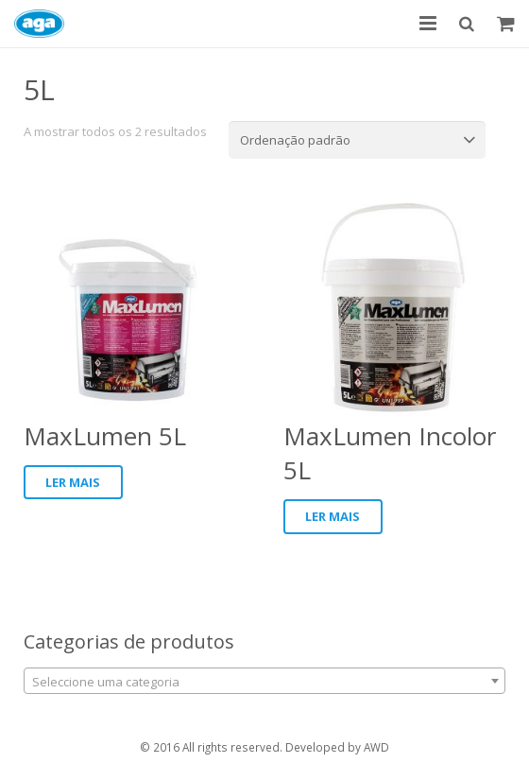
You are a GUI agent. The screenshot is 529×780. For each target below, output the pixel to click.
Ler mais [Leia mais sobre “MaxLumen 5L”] (72, 482)
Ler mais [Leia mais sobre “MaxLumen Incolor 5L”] (332, 516)
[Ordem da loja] (357, 140)
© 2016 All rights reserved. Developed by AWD (264, 746)
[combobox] (264, 680)
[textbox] (264, 681)
